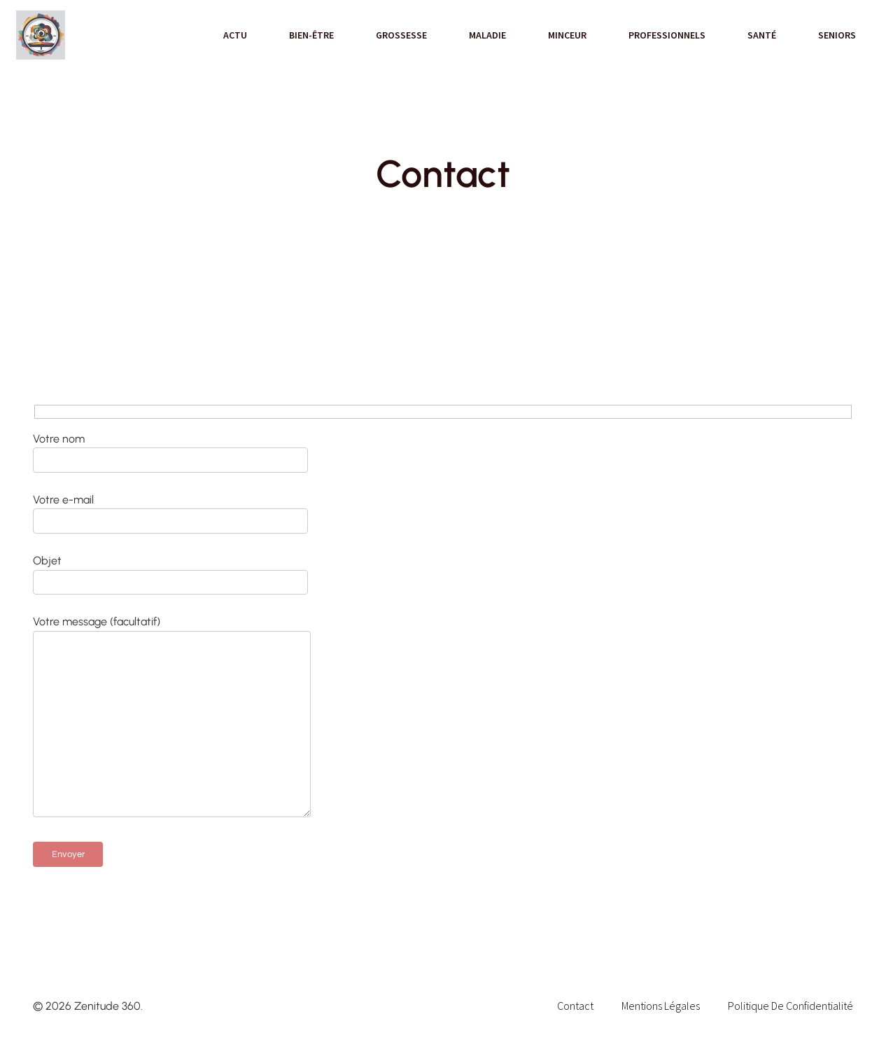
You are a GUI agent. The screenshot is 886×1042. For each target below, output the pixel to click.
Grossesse (401, 35)
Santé (761, 35)
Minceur (567, 35)
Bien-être (311, 35)
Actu (235, 35)
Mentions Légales (660, 1006)
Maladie (487, 35)
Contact (575, 1006)
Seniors (837, 35)
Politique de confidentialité (790, 1006)
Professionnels (666, 35)
